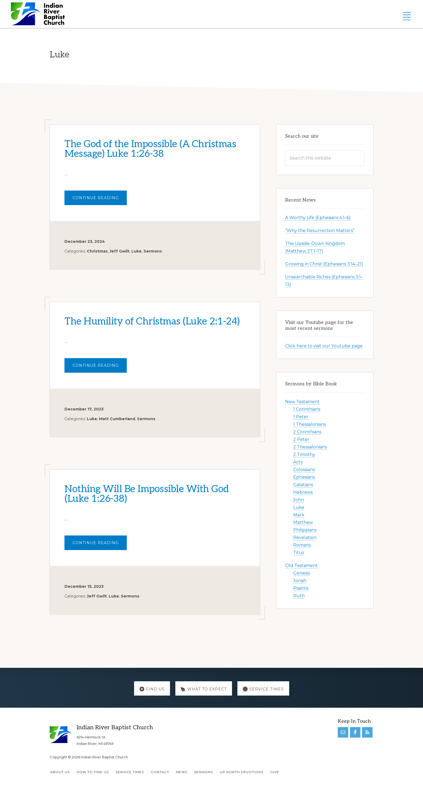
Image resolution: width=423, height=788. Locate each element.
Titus (298, 552)
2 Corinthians (307, 431)
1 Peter (300, 416)
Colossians (304, 469)
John (298, 499)
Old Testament (301, 565)
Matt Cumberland (117, 418)
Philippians (304, 530)
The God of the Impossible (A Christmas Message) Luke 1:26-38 (150, 149)
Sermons (153, 251)
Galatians (303, 484)
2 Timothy (304, 454)
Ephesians (304, 477)
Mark (298, 514)
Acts (297, 462)
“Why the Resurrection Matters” (319, 230)
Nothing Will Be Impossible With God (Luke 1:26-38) (146, 494)
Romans (302, 545)
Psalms (300, 588)
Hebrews (303, 492)
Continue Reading (100, 200)
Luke (136, 251)
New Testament (302, 401)
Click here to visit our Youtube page (324, 346)
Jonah (299, 580)
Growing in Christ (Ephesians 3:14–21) (324, 264)
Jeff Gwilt (119, 251)
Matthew (303, 522)
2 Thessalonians (310, 447)
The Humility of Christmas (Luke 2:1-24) (152, 321)
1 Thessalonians (309, 424)
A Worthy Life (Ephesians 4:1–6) (318, 217)
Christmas (97, 251)
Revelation (304, 537)
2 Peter (301, 439)
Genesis (301, 573)
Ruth (299, 595)
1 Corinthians (306, 409)
